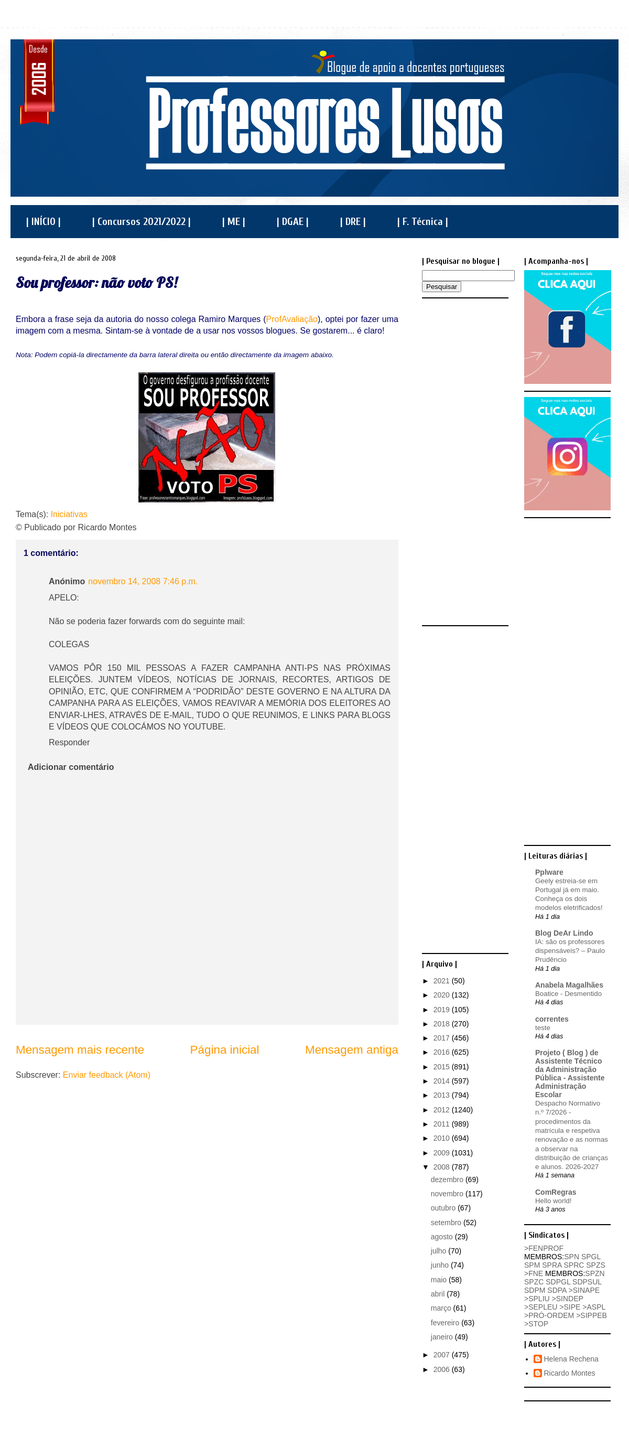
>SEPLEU (540, 1307)
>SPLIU (537, 1298)
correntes (552, 1019)
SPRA (551, 1265)
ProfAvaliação (292, 319)
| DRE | (353, 222)
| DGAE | (293, 222)
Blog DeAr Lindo (564, 933)
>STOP (536, 1324)
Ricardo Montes (569, 1373)
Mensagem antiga (351, 1049)
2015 (442, 1067)
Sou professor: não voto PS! (96, 282)
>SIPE (569, 1307)
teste (542, 1028)
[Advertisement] (464, 461)
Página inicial (224, 1049)
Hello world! (553, 1201)
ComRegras (556, 1192)
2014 (442, 1081)
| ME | (233, 222)
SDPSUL (587, 1282)
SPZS (595, 1265)
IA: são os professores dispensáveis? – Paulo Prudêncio (570, 951)
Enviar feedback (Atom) (106, 1074)
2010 (442, 1138)
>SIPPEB (591, 1315)
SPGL (591, 1256)
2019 (442, 1009)
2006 (442, 1369)
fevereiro (446, 1323)
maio (440, 1280)
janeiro (443, 1337)
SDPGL (558, 1282)
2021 (442, 981)
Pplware (549, 872)
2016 (442, 1052)
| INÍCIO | (43, 222)
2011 (442, 1124)
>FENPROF (543, 1248)
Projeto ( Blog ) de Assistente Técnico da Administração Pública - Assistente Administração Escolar (570, 1073)
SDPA (556, 1290)
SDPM (534, 1290)
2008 (442, 1167)
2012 (442, 1110)
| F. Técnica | (422, 222)
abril (439, 1294)
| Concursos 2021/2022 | (141, 222)
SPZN (594, 1273)
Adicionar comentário (71, 767)
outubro (444, 1208)
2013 (442, 1095)
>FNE (533, 1273)
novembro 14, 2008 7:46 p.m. (143, 581)
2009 (442, 1153)
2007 (442, 1355)
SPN (571, 1256)
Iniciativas (69, 514)
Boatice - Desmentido (568, 994)
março (442, 1308)
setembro (447, 1222)
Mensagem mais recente (80, 1049)
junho (441, 1265)
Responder (69, 742)
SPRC (573, 1265)
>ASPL (593, 1307)
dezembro (448, 1179)
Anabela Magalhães (569, 985)
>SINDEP (567, 1298)
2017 (442, 1038)
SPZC (534, 1282)
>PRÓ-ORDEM (549, 1315)
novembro (448, 1193)
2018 (442, 1024)
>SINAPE (584, 1290)
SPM (532, 1265)
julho (439, 1251)
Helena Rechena (571, 1359)
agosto (443, 1237)
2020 (442, 995)
